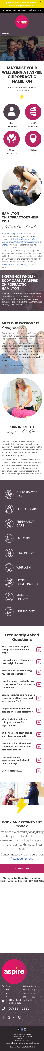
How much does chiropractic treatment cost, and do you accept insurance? (17, 746)
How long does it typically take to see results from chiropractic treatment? (18, 684)
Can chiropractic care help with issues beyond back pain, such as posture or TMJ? (18, 698)
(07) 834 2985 (35, 10)
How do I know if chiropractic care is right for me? (17, 662)
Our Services (33, 116)
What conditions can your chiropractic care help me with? (15, 649)
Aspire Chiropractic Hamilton (16, 233)
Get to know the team (13, 365)
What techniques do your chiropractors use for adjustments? (15, 722)
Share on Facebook (22, 1029)
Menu (6, 33)
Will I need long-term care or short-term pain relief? (17, 734)
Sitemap (36, 1043)
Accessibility (28, 1043)
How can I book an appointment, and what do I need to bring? (16, 760)
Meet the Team (11, 116)
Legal (15, 1043)
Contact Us (33, 143)
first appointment (22, 859)
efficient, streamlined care (12, 264)
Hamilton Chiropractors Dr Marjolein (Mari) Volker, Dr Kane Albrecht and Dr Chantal (22, 242)
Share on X (19, 1029)
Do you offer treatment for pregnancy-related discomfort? (18, 710)
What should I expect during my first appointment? (17, 672)
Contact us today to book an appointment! (22, 89)
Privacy (20, 1043)
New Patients (11, 143)
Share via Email (25, 1029)
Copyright (9, 1043)
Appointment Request (14, 10)
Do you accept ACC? (12, 770)
